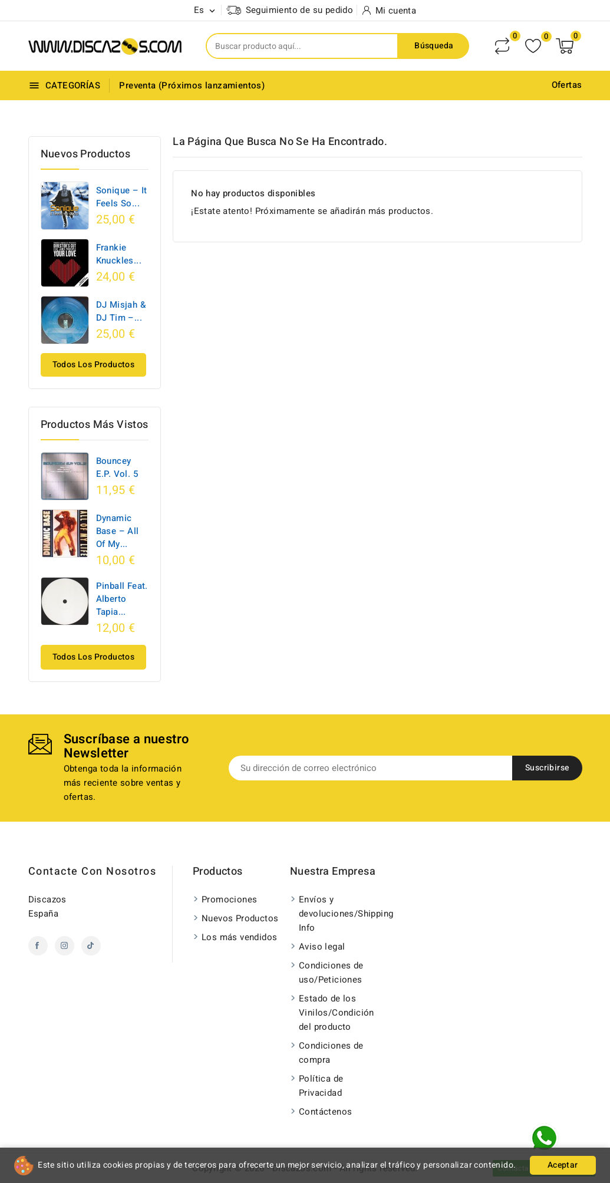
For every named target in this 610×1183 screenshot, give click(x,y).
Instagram (64, 945)
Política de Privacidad (321, 1085)
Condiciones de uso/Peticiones (331, 972)
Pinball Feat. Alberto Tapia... (122, 598)
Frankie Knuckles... (118, 254)
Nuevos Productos (240, 918)
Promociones (229, 899)
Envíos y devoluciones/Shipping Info (340, 913)
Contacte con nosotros (92, 871)
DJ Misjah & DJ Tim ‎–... (121, 311)
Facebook (38, 945)
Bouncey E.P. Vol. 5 (117, 467)
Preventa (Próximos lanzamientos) (192, 85)
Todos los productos (93, 364)
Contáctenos (325, 1111)
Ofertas (567, 84)
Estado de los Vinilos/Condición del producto (336, 1012)
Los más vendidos (239, 937)
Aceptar (563, 1165)
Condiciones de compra (331, 1052)
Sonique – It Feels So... (121, 197)
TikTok (91, 945)
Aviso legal (322, 946)
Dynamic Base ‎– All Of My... (117, 531)
